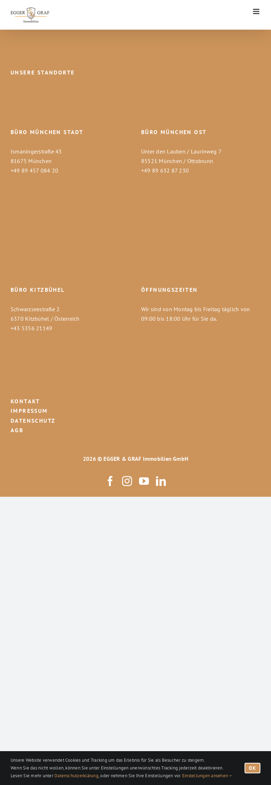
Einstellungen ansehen (207, 776)
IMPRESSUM (29, 410)
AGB (17, 430)
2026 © (92, 458)
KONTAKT (25, 401)
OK (252, 768)
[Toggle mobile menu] (256, 11)
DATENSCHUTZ (33, 420)
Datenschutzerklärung (76, 776)
